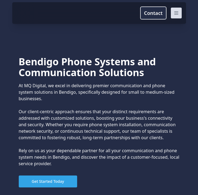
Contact (153, 13)
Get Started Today (48, 181)
